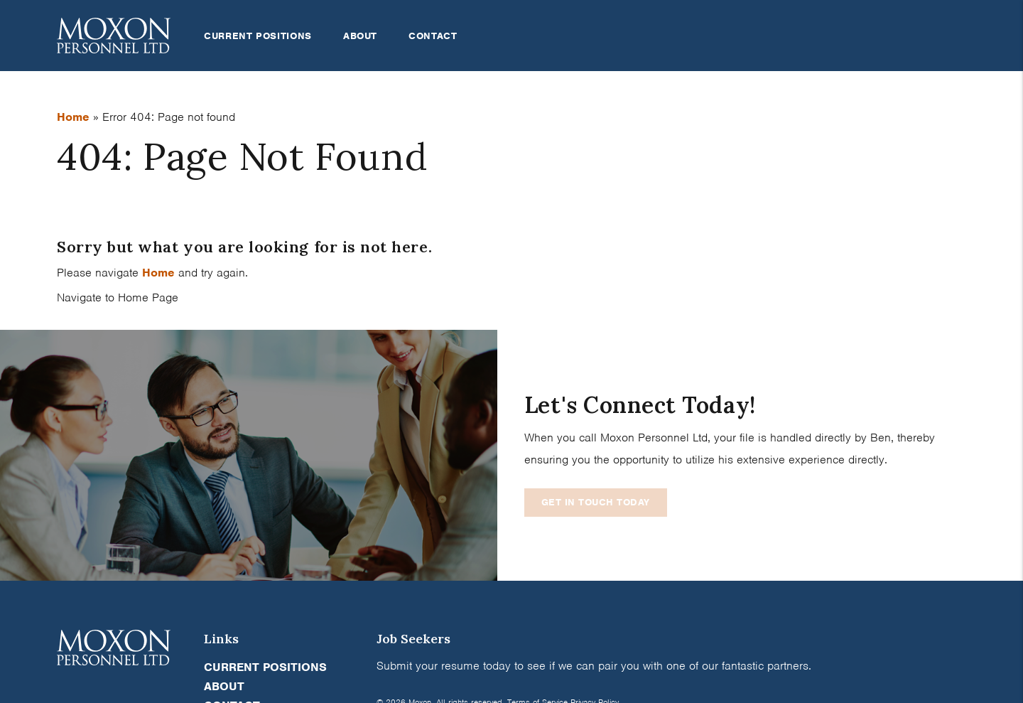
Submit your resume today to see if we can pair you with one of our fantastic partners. (594, 665)
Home (73, 116)
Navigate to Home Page (117, 297)
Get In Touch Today (595, 502)
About (360, 36)
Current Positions (258, 36)
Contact (432, 36)
